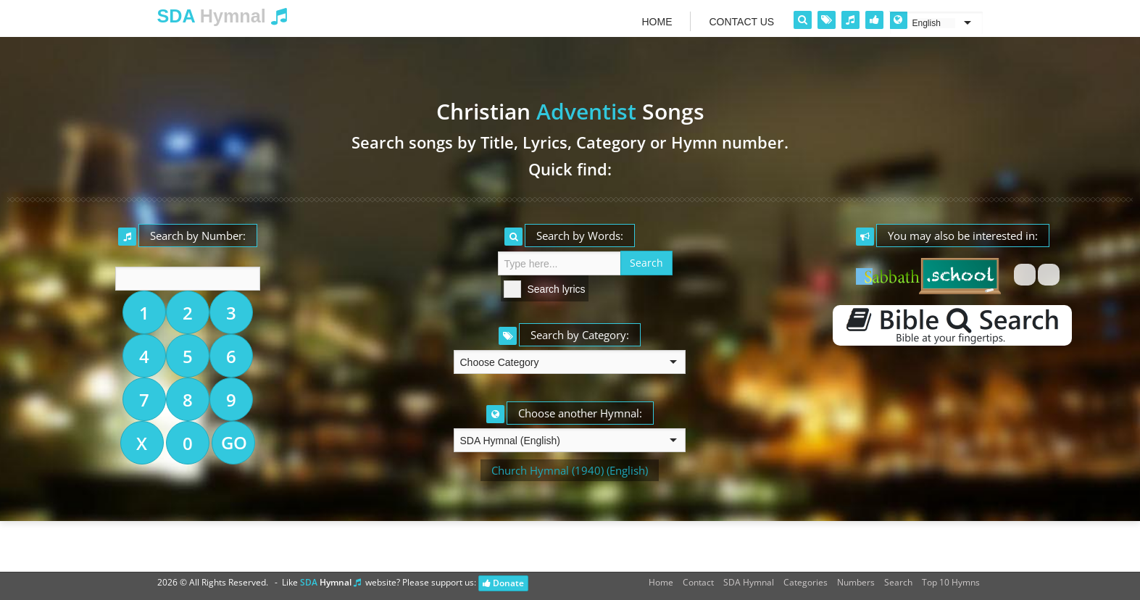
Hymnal (222, 16)
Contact (698, 582)
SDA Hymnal (748, 582)
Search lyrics (557, 289)
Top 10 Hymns (951, 582)
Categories (805, 582)
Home (661, 582)
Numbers (856, 582)
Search (898, 582)
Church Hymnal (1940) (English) (569, 470)
